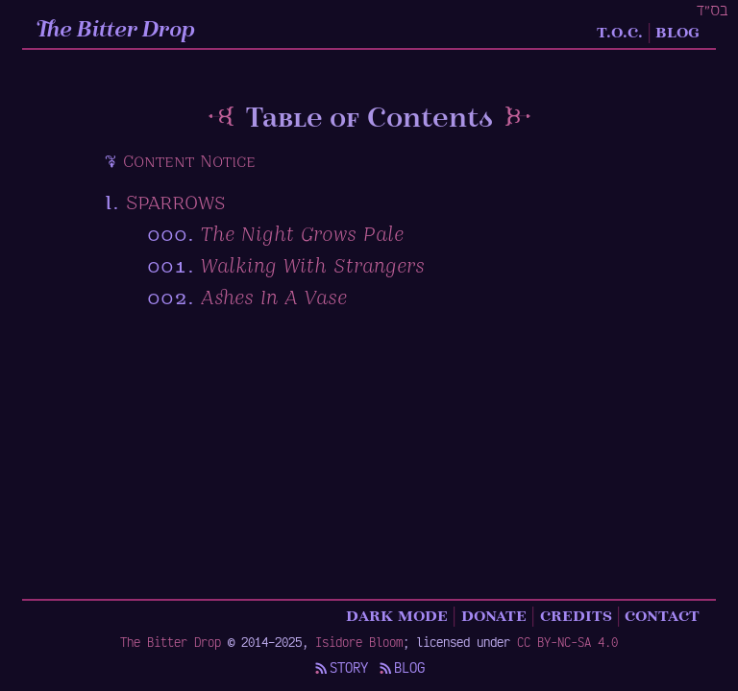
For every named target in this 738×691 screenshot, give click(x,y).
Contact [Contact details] (662, 615)
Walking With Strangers (313, 267)
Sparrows (175, 204)
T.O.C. (620, 31)
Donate (494, 615)
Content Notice (189, 163)
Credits (576, 615)
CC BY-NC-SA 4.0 (567, 641)
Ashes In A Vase (274, 299)
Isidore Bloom (359, 641)
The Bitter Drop (116, 31)
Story (340, 667)
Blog (677, 31)
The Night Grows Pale (302, 236)
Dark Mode (397, 615)
